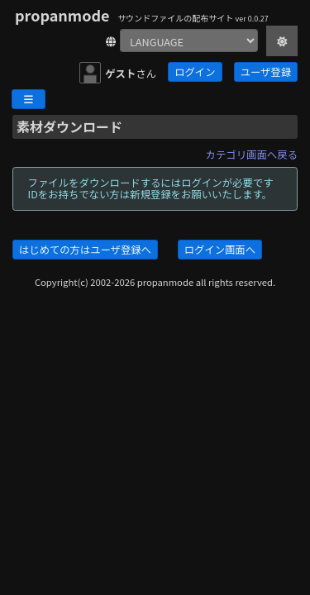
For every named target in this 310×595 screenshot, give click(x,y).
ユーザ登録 (266, 71)
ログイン (194, 71)
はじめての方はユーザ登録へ (85, 249)
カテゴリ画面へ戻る (252, 154)
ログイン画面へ (219, 249)
